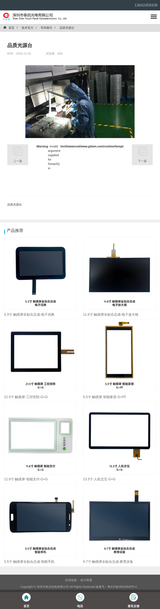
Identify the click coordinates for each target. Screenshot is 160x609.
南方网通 (86, 580)
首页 (8, 27)
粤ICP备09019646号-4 (122, 586)
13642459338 (146, 5)
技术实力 (27, 27)
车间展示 (46, 27)
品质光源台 (67, 27)
